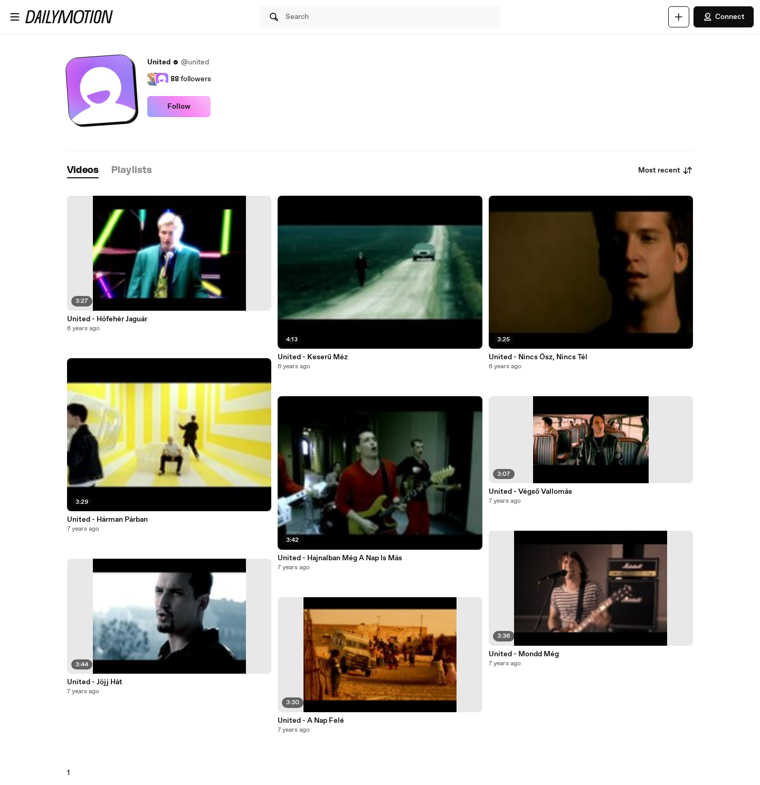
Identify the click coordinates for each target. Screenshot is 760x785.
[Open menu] (14, 16)
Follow (179, 106)
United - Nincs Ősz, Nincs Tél (538, 357)
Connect (723, 17)
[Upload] (678, 16)
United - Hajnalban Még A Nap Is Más (340, 558)
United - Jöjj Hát (94, 682)
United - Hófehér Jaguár (107, 319)
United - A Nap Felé (311, 720)
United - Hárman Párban (107, 519)
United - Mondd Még (524, 654)
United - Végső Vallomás (530, 491)
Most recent (665, 170)
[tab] (83, 170)
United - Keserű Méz (313, 357)
